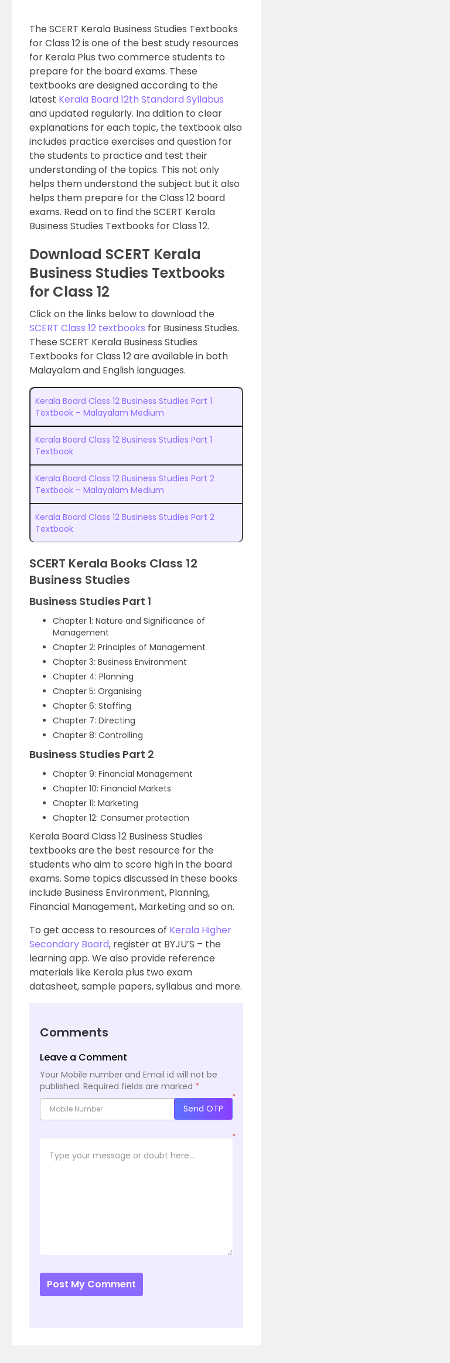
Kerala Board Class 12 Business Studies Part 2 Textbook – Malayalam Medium (124, 484)
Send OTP (203, 1108)
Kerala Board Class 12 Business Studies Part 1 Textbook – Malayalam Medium (123, 407)
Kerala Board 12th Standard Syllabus (141, 99)
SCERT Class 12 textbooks (87, 328)
